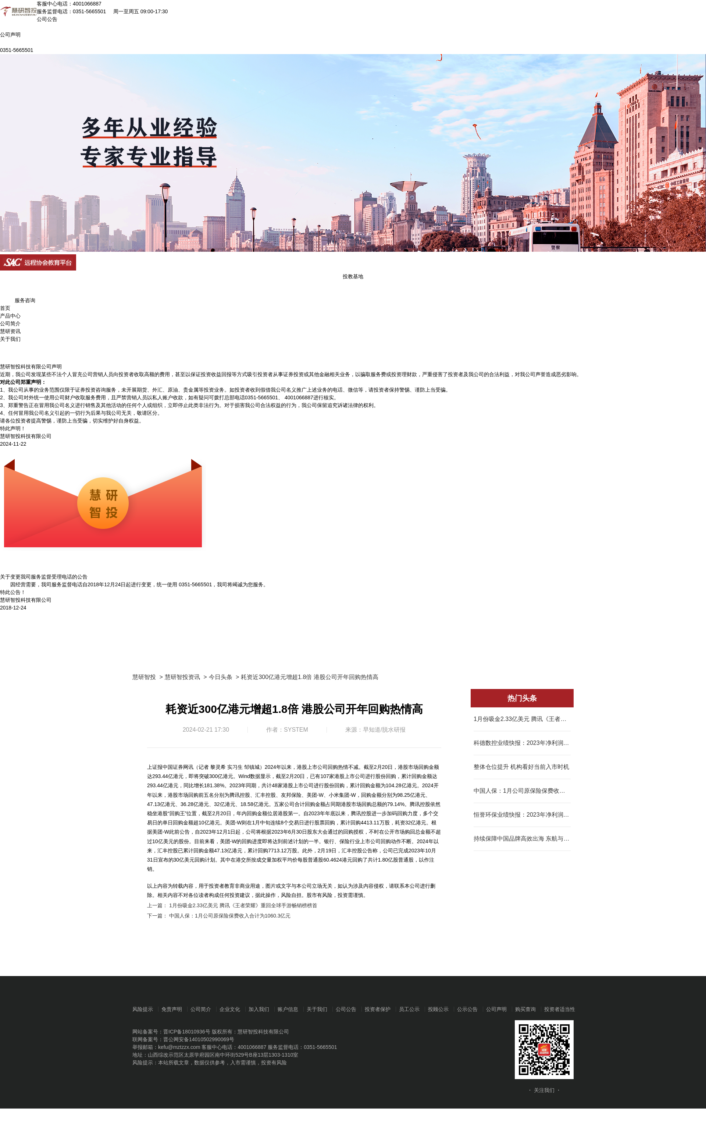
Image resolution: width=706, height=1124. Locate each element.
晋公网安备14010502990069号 (198, 1039)
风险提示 (142, 1009)
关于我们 (10, 339)
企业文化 (230, 1009)
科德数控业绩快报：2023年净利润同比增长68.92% (522, 743)
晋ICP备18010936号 (186, 1032)
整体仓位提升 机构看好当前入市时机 (521, 767)
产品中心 (10, 316)
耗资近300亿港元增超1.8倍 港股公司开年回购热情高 (309, 677)
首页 (5, 308)
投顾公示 (438, 1009)
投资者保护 (378, 1009)
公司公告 (346, 1009)
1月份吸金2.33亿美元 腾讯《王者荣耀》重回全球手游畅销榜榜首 (243, 905)
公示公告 (467, 1009)
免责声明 (171, 1009)
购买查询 (525, 1009)
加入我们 (259, 1009)
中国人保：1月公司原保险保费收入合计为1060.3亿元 (230, 916)
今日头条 (220, 677)
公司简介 (10, 323)
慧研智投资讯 (182, 677)
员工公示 (409, 1009)
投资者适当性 (559, 1009)
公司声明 (496, 1009)
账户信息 (288, 1009)
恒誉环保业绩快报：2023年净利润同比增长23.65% (522, 815)
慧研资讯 (10, 331)
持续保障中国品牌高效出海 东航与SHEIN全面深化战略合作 (522, 838)
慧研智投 (144, 677)
